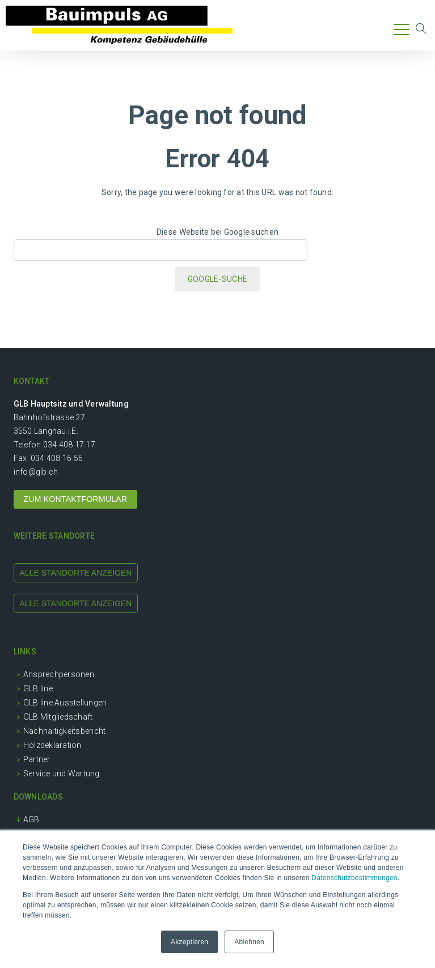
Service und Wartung (61, 773)
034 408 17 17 (69, 444)
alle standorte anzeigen (76, 572)
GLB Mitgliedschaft (58, 716)
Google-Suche (217, 279)
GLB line (38, 688)
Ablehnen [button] (249, 942)
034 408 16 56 (57, 458)
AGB (31, 819)
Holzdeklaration (52, 745)
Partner (36, 759)
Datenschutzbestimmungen (354, 878)
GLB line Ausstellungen (65, 702)
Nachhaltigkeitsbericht (64, 730)
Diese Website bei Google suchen (217, 231)
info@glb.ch (36, 471)
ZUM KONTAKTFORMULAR (76, 499)
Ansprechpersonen (58, 674)
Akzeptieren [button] (189, 942)
